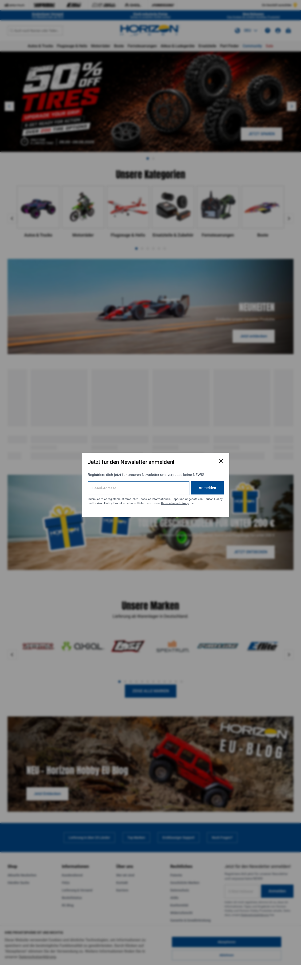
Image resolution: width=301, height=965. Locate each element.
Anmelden (196, 483)
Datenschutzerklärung (112, 503)
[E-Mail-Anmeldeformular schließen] (210, 456)
